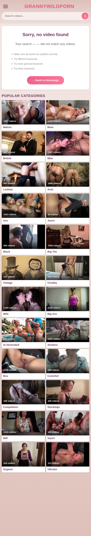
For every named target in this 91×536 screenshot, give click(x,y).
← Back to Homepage (45, 80)
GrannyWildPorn (49, 6)
